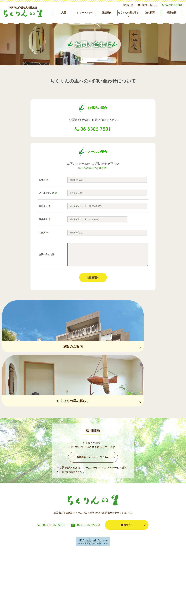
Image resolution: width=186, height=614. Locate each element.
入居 (63, 12)
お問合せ (127, 473)
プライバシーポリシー (129, 608)
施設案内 (106, 12)
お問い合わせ (148, 5)
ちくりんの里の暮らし (128, 14)
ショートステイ (85, 12)
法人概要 (150, 12)
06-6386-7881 (95, 129)
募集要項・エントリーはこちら (93, 406)
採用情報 (171, 12)
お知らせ (127, 5)
